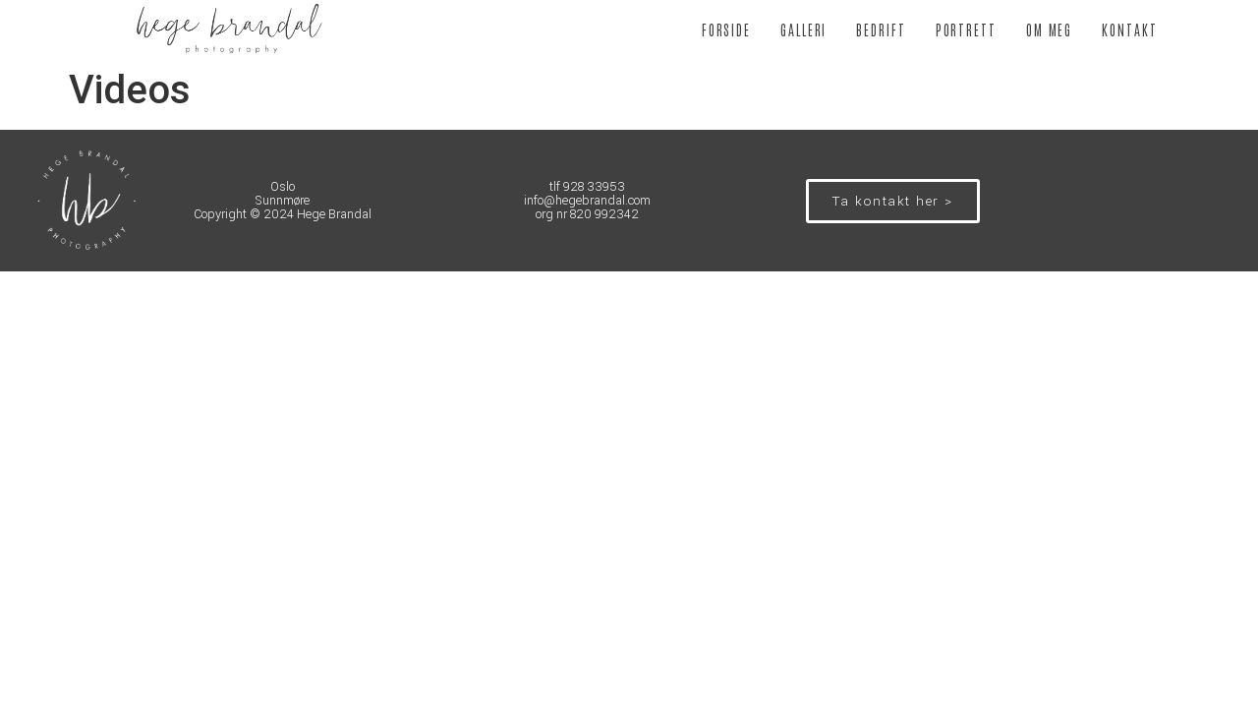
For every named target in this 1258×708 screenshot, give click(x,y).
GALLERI (803, 29)
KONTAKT (1129, 29)
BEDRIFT (880, 29)
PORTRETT (966, 29)
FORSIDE (726, 29)
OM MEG (1049, 29)
